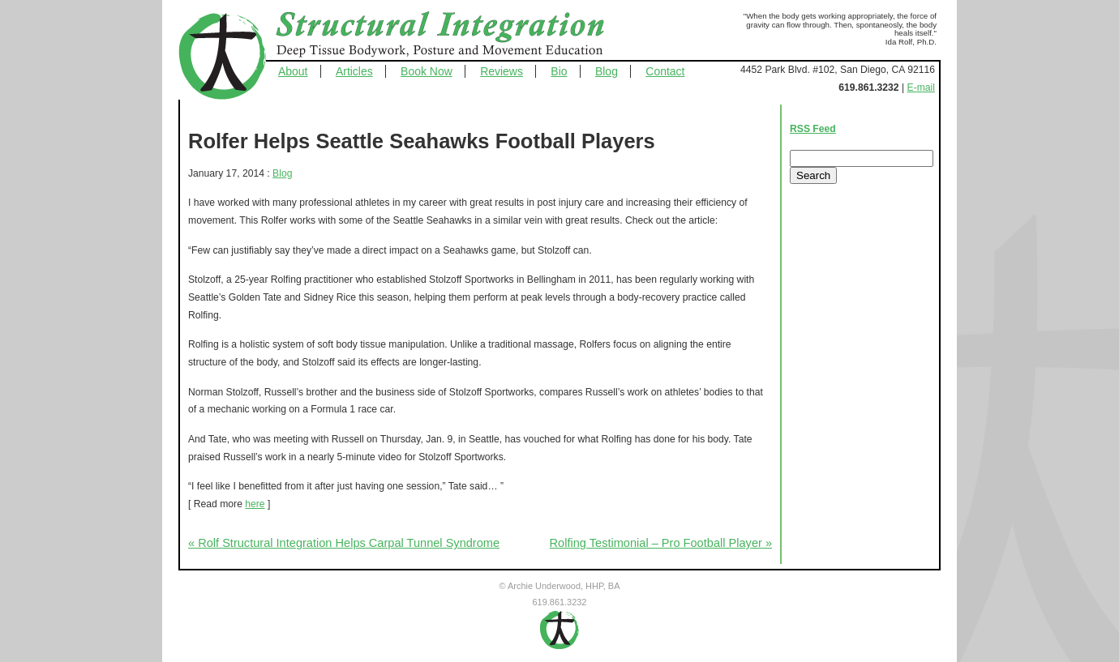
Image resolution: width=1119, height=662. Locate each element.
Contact (664, 71)
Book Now (426, 71)
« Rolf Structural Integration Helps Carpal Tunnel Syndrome (343, 542)
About (293, 71)
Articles (354, 71)
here (254, 504)
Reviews (501, 71)
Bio (559, 71)
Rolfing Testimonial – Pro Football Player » (661, 542)
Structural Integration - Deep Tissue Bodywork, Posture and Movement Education (458, 35)
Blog (606, 71)
